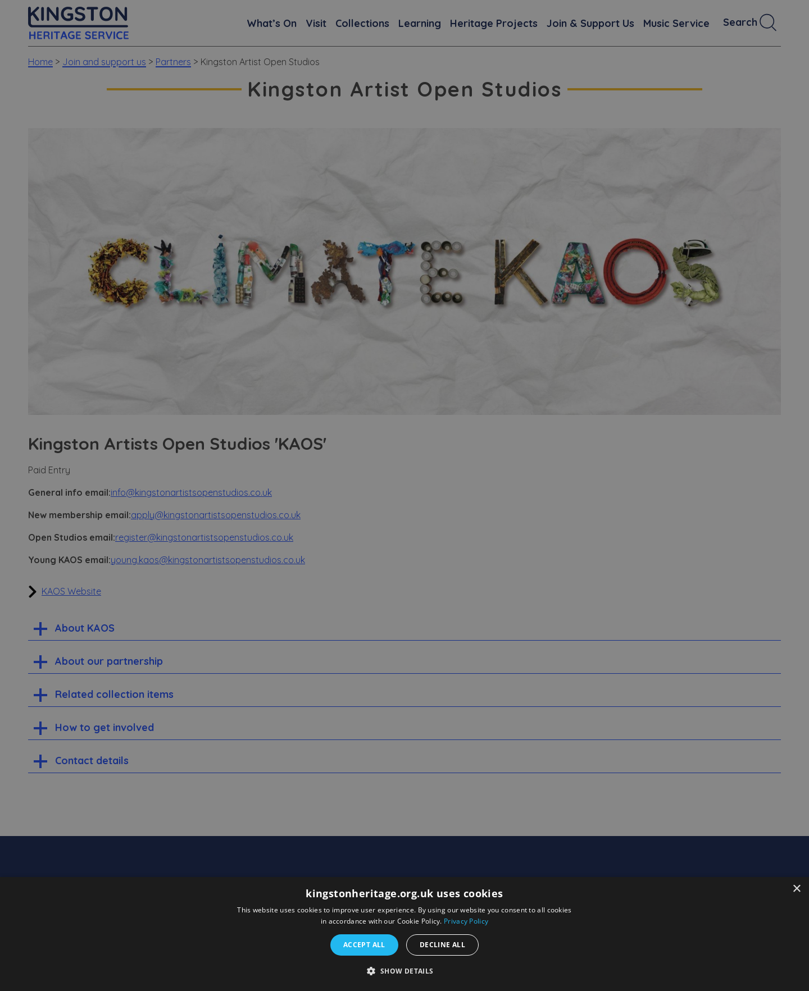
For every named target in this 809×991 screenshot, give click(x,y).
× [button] (796, 889)
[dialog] (404, 934)
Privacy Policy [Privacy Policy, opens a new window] (466, 921)
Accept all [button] (364, 944)
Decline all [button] (442, 944)
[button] (404, 971)
